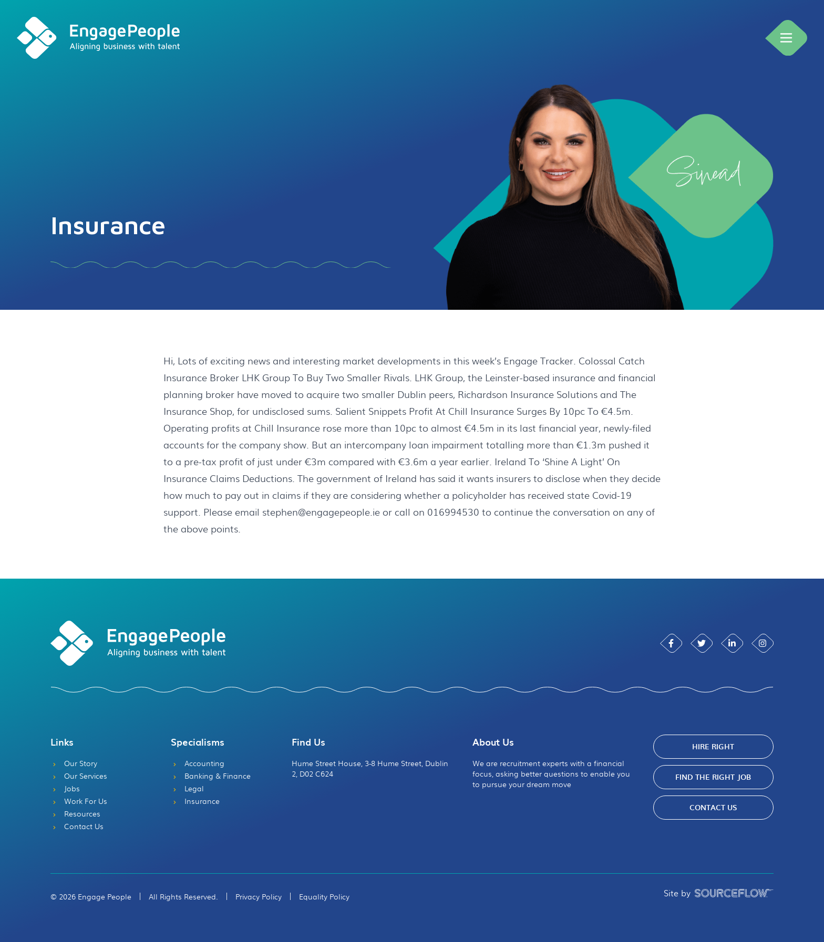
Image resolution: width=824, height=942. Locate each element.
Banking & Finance (211, 775)
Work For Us (78, 801)
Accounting (197, 763)
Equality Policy (324, 896)
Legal (187, 788)
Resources (75, 813)
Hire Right (713, 746)
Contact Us (77, 826)
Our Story (73, 763)
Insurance (195, 801)
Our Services (78, 775)
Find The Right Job (713, 776)
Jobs (65, 788)
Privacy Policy (258, 896)
